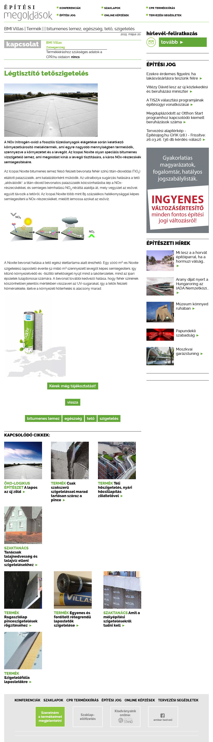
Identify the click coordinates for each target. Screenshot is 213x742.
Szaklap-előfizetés (88, 717)
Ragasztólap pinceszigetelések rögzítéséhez (20, 621)
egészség (92, 28)
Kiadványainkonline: (125, 716)
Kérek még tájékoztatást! (72, 386)
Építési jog (67, 15)
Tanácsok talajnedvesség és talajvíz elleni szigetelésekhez (20, 558)
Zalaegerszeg (55, 47)
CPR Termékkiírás (82, 700)
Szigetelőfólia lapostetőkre (17, 680)
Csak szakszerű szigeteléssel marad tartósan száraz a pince (69, 491)
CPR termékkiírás (162, 8)
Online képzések (116, 15)
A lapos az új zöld (20, 489)
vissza (72, 402)
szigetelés (124, 28)
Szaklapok (112, 8)
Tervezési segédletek (165, 15)
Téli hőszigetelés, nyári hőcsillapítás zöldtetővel (115, 489)
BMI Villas (14, 28)
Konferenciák (70, 8)
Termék (33, 28)
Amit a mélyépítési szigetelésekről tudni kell (121, 619)
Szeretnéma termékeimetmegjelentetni (50, 717)
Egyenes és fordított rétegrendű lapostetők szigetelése (72, 619)
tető (108, 28)
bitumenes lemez (64, 28)
